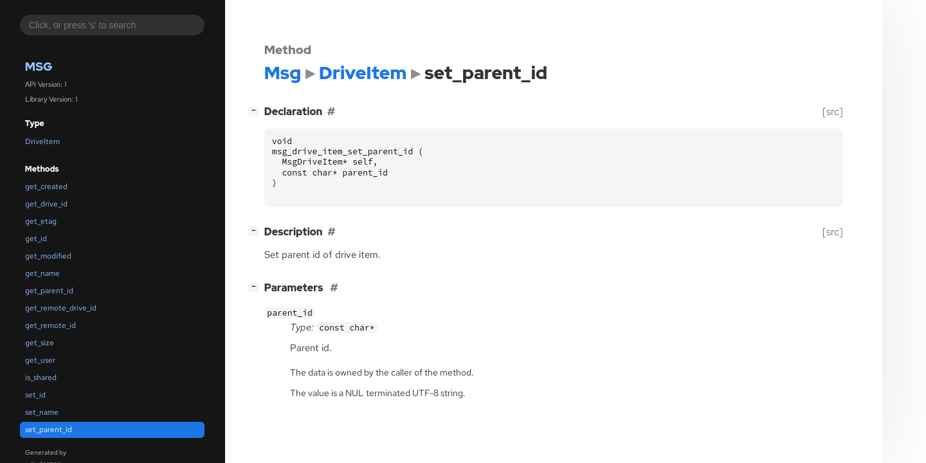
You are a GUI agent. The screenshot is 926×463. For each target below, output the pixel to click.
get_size (39, 343)
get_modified (48, 256)
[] (256, 110)
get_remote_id (50, 325)
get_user (40, 360)
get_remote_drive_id (60, 308)
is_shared (41, 377)
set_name (42, 412)
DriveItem (42, 141)
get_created (46, 186)
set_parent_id (48, 429)
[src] (832, 111)
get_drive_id (46, 204)
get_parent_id (49, 291)
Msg (39, 67)
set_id (35, 395)
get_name (42, 273)
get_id (36, 238)
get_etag (41, 221)
